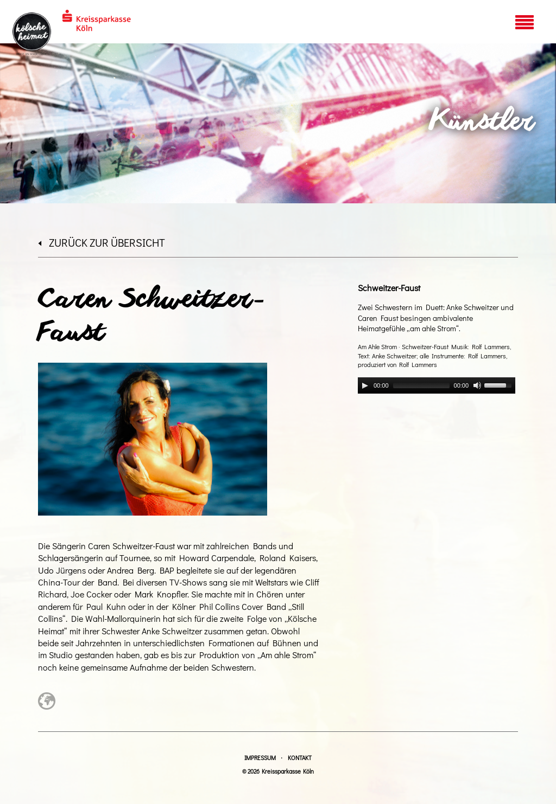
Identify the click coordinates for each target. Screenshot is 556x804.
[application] (436, 385)
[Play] (365, 385)
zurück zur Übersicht (101, 242)
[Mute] (477, 385)
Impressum (260, 758)
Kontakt (300, 758)
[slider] (421, 385)
